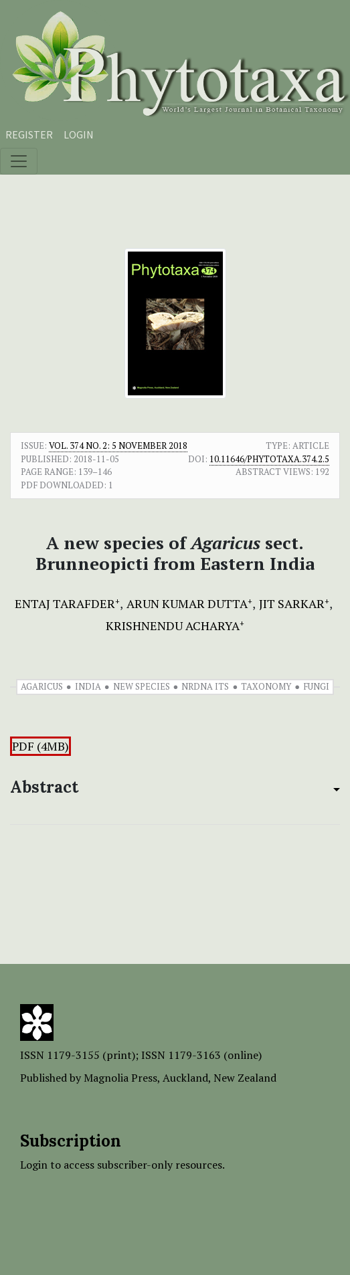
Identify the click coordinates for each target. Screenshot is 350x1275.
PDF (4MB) (40, 746)
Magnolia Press (120, 1077)
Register (29, 134)
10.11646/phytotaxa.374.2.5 (269, 459)
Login (79, 134)
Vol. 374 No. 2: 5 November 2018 (118, 445)
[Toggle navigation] (18, 161)
